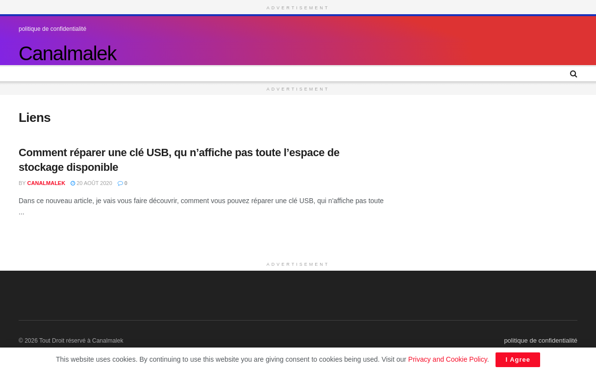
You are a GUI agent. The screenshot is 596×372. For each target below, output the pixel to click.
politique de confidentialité (52, 28)
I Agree (517, 359)
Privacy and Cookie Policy (447, 359)
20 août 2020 (91, 183)
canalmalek (46, 183)
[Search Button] (573, 74)
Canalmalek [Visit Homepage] (67, 53)
